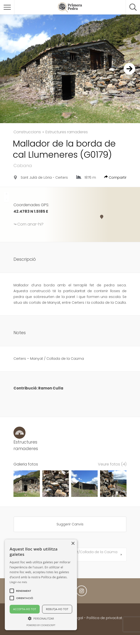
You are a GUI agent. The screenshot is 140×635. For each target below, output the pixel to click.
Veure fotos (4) (112, 464)
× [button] (73, 543)
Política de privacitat (104, 617)
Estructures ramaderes (66, 132)
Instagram (81, 592)
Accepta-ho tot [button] (24, 609)
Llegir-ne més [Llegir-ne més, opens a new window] (18, 582)
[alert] (41, 584)
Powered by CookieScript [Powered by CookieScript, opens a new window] (40, 625)
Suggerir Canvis (70, 524)
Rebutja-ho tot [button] (57, 609)
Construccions (27, 132)
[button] (23, 591)
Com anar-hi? (30, 224)
